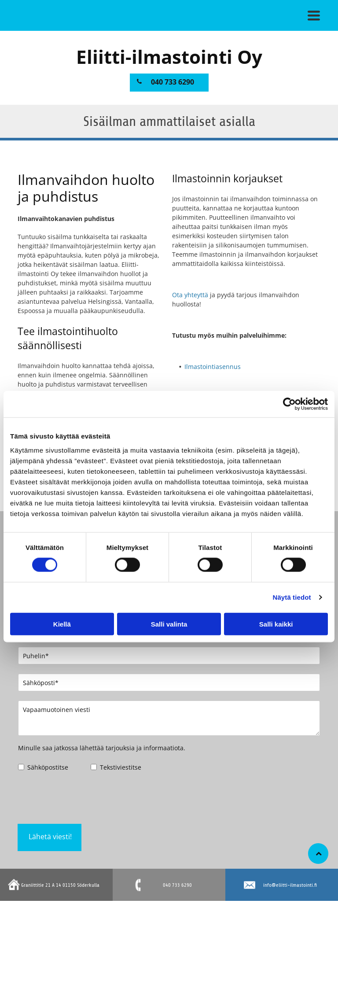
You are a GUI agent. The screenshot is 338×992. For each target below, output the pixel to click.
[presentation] (85, 797)
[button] (313, 15)
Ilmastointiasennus (212, 366)
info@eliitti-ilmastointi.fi (290, 885)
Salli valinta (169, 623)
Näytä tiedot (292, 597)
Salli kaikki (276, 623)
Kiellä (62, 623)
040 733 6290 (177, 885)
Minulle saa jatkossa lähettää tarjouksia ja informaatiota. (101, 748)
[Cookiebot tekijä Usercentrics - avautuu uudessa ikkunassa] (289, 404)
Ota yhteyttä (190, 295)
